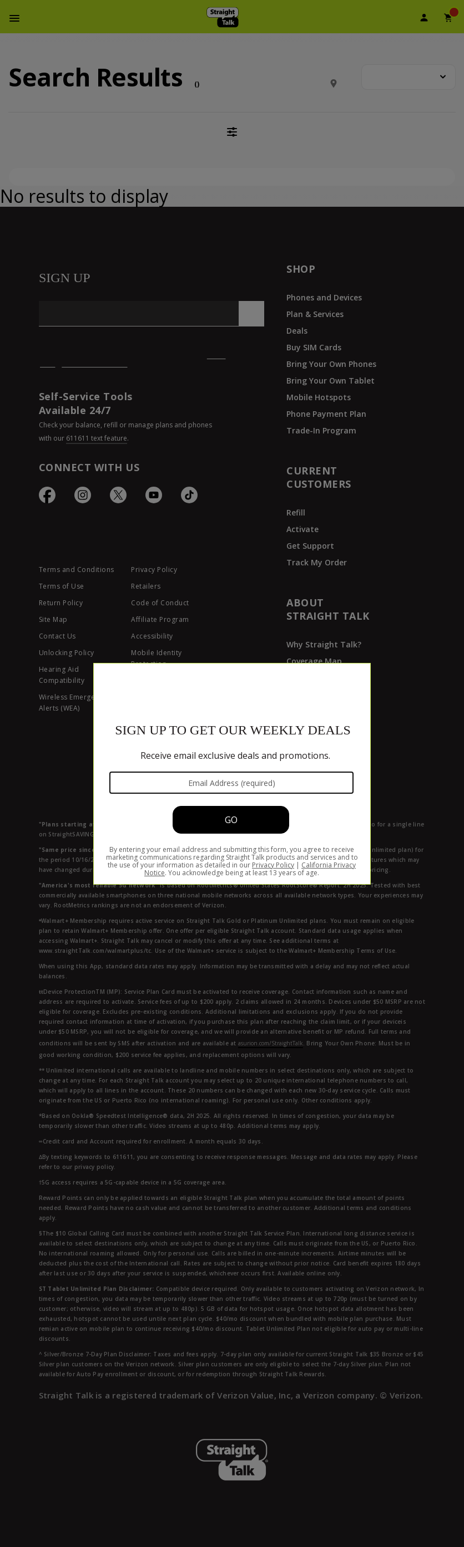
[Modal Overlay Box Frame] (232, 773)
